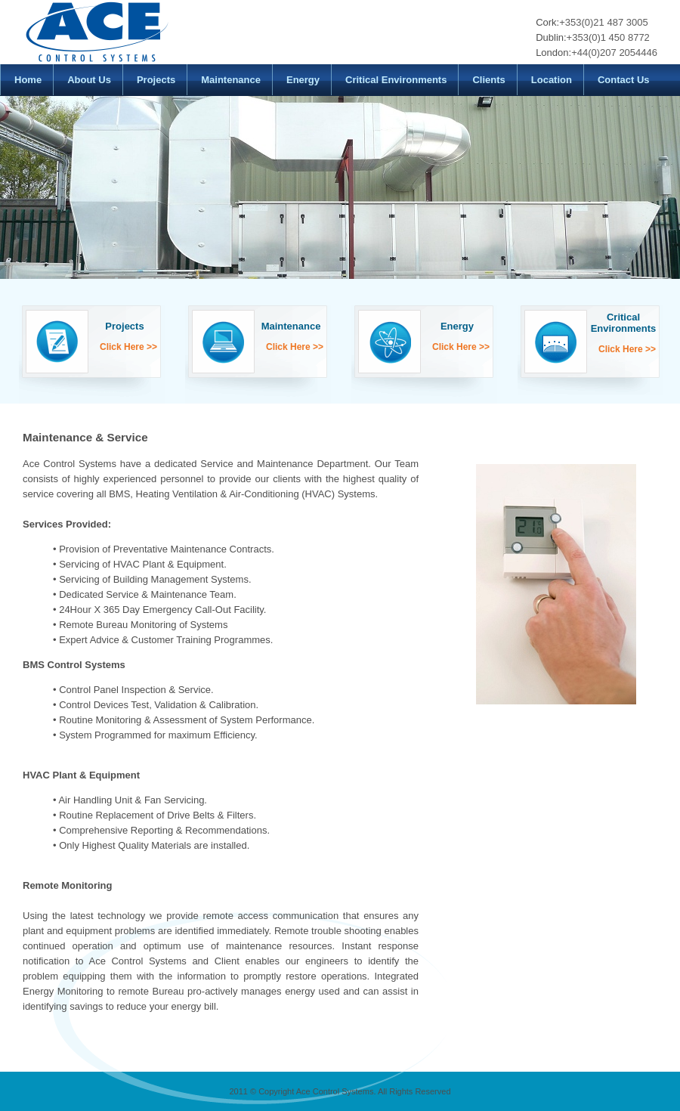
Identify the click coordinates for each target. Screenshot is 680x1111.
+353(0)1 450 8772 (608, 37)
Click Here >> (128, 347)
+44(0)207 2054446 (614, 52)
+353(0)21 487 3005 (603, 22)
